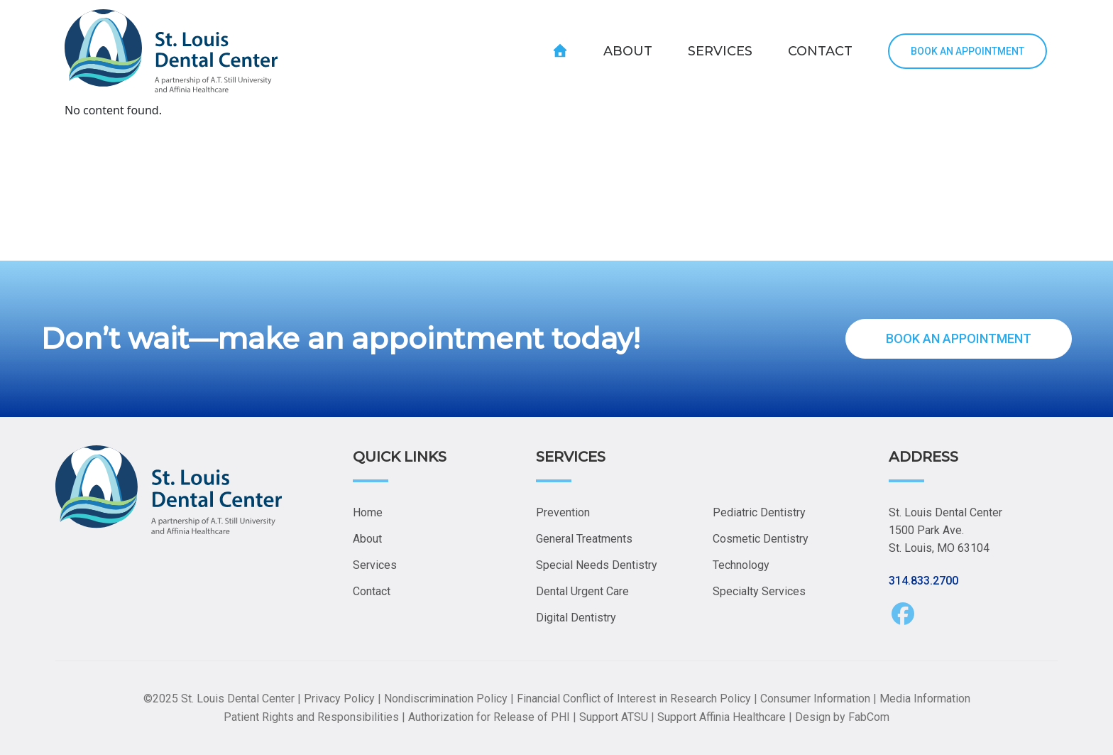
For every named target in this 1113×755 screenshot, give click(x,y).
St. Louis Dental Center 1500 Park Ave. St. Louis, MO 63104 (945, 530)
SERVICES (720, 51)
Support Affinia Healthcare (721, 717)
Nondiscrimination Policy (446, 698)
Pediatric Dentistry (759, 512)
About (367, 538)
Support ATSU (613, 717)
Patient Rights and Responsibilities (311, 717)
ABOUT (627, 51)
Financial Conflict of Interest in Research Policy (634, 698)
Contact (371, 591)
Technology (741, 565)
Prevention (563, 512)
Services (375, 565)
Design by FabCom (842, 717)
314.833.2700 (923, 580)
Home (368, 512)
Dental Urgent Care (582, 591)
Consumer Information (815, 698)
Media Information (924, 698)
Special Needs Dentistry (596, 565)
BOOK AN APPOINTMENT (967, 51)
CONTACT (820, 51)
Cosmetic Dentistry (760, 538)
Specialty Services (759, 591)
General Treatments (584, 538)
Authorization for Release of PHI (489, 717)
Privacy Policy (339, 698)
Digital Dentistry (576, 617)
